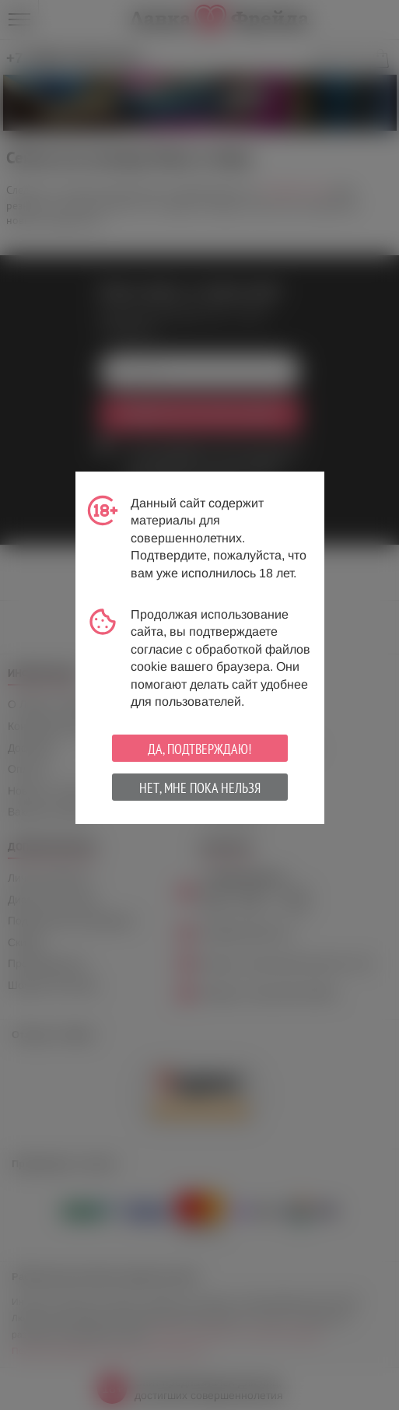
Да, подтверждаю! (199, 749)
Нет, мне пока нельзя (200, 788)
